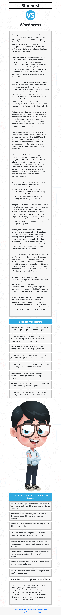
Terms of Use (25, 612)
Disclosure (32, 610)
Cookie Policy (42, 610)
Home (16, 610)
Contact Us (23, 610)
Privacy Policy (36, 612)
